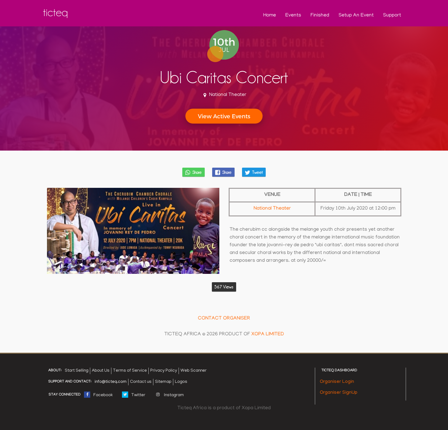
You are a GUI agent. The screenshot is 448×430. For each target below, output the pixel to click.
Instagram (169, 394)
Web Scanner (193, 371)
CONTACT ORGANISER (224, 318)
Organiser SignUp (338, 392)
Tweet (254, 172)
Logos (181, 382)
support (392, 15)
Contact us (141, 382)
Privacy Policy (163, 371)
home (269, 15)
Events (293, 15)
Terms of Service (130, 371)
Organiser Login (337, 381)
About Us (101, 371)
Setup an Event (356, 15)
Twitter (133, 394)
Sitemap (163, 382)
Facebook (98, 394)
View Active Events (224, 116)
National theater (272, 208)
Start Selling (76, 371)
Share (193, 172)
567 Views (223, 287)
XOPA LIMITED (267, 334)
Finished (319, 15)
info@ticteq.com (111, 382)
